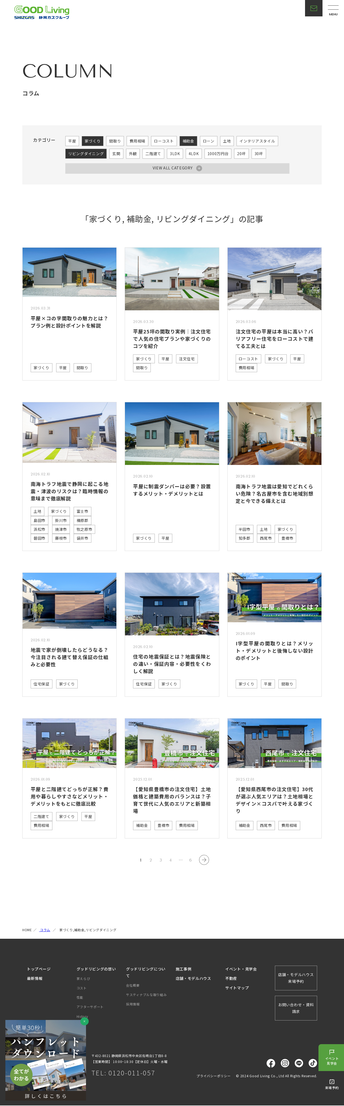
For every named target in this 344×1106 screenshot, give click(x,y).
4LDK (194, 153)
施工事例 (184, 969)
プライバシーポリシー (213, 1076)
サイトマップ (237, 988)
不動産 (231, 978)
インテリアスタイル (257, 141)
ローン (208, 141)
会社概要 (133, 985)
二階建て (153, 153)
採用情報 (133, 1004)
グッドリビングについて (146, 973)
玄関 (116, 153)
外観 (133, 153)
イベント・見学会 (241, 969)
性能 (80, 997)
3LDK (175, 153)
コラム (44, 930)
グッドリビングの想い (96, 969)
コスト (82, 988)
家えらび (83, 979)
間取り (115, 141)
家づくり (93, 141)
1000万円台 (218, 153)
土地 (227, 141)
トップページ (39, 969)
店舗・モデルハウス (193, 978)
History (82, 1017)
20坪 (241, 153)
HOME (27, 930)
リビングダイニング (86, 153)
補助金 (188, 141)
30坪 (259, 153)
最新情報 (35, 978)
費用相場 (137, 141)
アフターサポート (90, 1007)
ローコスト (164, 141)
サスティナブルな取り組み (146, 995)
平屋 (72, 141)
